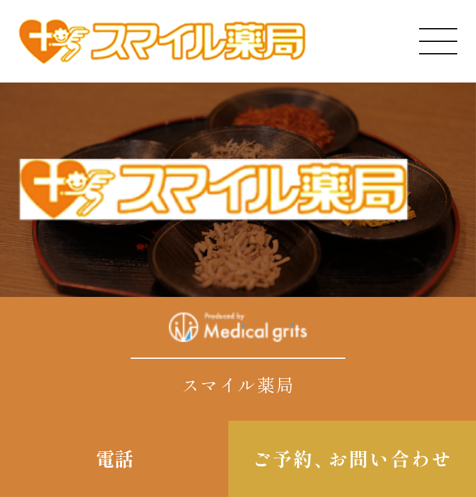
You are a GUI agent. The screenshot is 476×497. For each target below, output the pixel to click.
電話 (114, 458)
